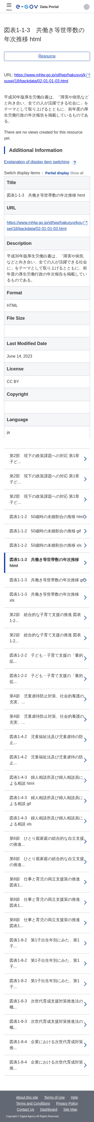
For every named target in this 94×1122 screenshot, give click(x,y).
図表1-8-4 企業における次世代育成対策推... (46, 1045)
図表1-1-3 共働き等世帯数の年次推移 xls (44, 597)
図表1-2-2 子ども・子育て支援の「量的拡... (46, 658)
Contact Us (25, 1109)
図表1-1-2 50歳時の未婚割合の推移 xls (45, 545)
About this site (27, 1097)
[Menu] (9, 6)
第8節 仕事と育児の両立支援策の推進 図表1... (45, 882)
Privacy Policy (67, 1103)
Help (74, 1097)
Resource (46, 56)
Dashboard (48, 1109)
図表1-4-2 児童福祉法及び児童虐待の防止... (46, 740)
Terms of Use (54, 1097)
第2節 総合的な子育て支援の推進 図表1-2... (45, 617)
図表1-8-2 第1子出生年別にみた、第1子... (44, 943)
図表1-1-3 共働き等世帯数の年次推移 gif (47, 580)
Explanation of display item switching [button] (40, 162)
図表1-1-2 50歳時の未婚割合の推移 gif (45, 531)
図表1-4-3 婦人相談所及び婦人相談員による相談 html (46, 780)
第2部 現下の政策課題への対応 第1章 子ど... (46, 459)
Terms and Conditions (33, 1103)
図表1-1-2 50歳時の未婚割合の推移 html (47, 517)
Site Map (70, 1109)
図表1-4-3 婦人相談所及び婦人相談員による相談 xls (46, 821)
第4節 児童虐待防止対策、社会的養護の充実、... (47, 699)
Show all (76, 173)
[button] (86, 7)
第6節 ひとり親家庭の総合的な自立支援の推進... (47, 841)
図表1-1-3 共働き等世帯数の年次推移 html (44, 562)
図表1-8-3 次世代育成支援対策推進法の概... (46, 1004)
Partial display (57, 173)
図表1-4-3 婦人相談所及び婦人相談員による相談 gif (46, 801)
